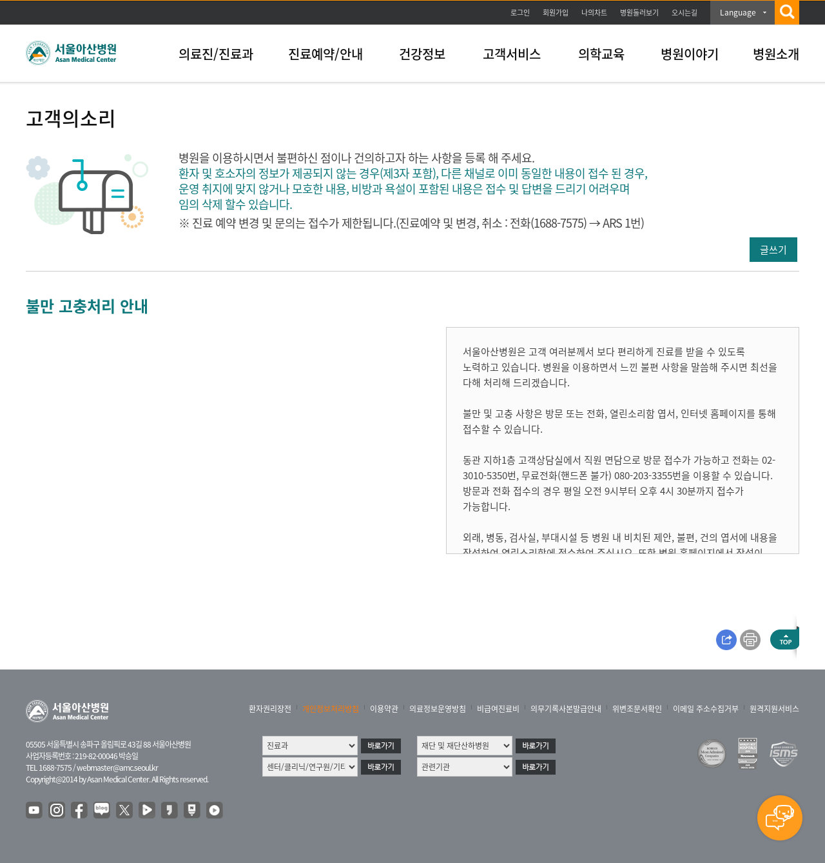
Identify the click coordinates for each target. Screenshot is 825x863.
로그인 (520, 12)
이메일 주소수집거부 (706, 709)
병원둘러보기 (639, 12)
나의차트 (594, 12)
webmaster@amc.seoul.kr (117, 767)
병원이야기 (690, 54)
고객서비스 (512, 54)
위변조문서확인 (637, 709)
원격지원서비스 (774, 709)
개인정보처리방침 (330, 709)
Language (738, 12)
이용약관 (384, 709)
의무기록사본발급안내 (565, 709)
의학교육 (601, 54)
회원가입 (555, 12)
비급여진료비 (498, 709)
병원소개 (776, 54)
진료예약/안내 (325, 54)
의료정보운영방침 (437, 709)
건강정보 (422, 54)
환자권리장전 (270, 709)
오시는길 (684, 12)
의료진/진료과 (216, 54)
